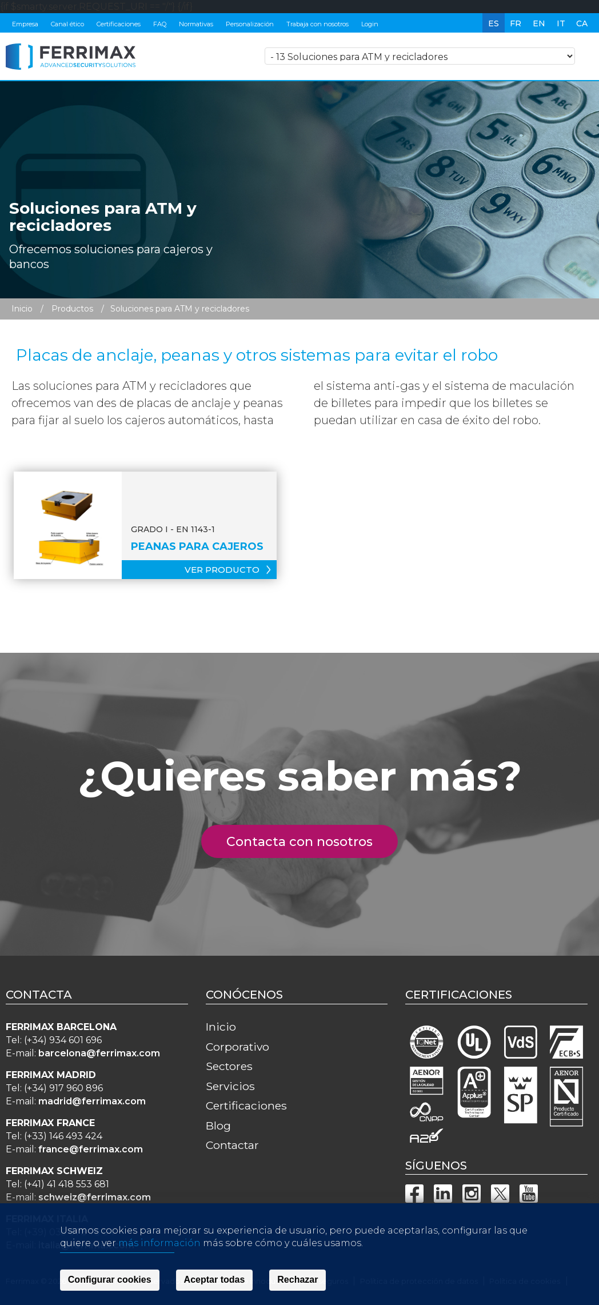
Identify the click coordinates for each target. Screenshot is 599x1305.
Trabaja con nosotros (317, 24)
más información (159, 1277)
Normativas (196, 24)
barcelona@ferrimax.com (99, 1053)
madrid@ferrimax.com (92, 1101)
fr (515, 23)
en (539, 23)
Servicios (230, 1086)
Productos (72, 309)
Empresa (25, 24)
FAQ (159, 24)
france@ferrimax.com (90, 1149)
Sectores (229, 1066)
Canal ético (67, 24)
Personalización (250, 24)
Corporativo (237, 1046)
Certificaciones (119, 24)
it (561, 23)
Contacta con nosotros (306, 841)
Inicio (22, 309)
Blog (218, 1125)
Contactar (232, 1145)
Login (369, 24)
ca (582, 23)
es (493, 23)
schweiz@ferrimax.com (94, 1197)
